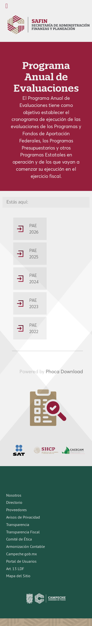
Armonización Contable (25, 546)
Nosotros (13, 495)
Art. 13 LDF (15, 569)
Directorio (14, 502)
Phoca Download (64, 371)
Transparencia (17, 525)
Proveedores (16, 510)
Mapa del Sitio (18, 576)
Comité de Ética (19, 539)
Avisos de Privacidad (23, 517)
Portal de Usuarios (21, 561)
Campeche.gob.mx (21, 554)
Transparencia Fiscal (23, 532)
